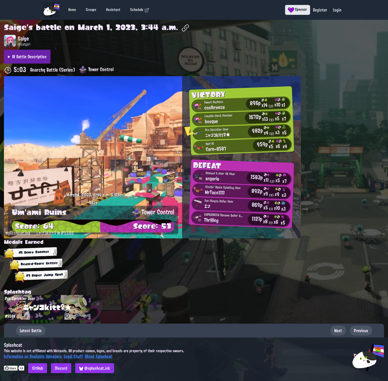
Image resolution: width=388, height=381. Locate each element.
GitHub (37, 368)
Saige (15, 27)
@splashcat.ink (94, 368)
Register (320, 10)
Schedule (139, 9)
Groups (91, 9)
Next (338, 331)
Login (337, 10)
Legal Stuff (73, 356)
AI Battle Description (29, 57)
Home (72, 9)
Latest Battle (31, 331)
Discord (61, 368)
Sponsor (297, 9)
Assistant (113, 9)
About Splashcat (98, 356)
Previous (361, 331)
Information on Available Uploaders (33, 356)
